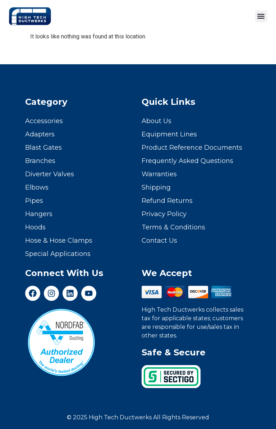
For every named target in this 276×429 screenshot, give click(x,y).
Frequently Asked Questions (187, 161)
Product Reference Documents (192, 147)
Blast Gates (43, 147)
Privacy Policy (164, 214)
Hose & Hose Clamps (58, 240)
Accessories (44, 121)
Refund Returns (167, 201)
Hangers (38, 214)
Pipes (34, 201)
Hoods (35, 227)
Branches (40, 161)
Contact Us (159, 240)
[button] (261, 16)
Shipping (156, 187)
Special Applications (58, 254)
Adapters (40, 134)
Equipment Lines (169, 134)
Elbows (37, 187)
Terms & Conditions (173, 227)
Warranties (159, 174)
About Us (156, 121)
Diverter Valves (49, 174)
